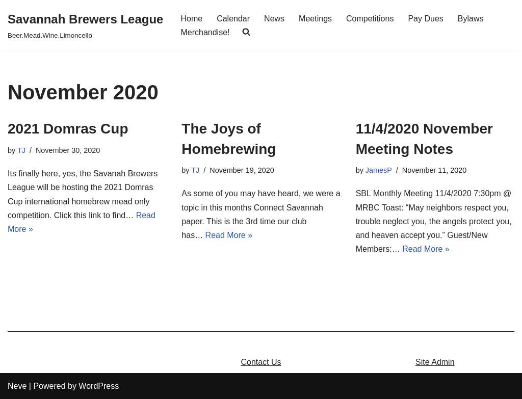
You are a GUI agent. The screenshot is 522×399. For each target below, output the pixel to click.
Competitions (370, 18)
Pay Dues (425, 18)
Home (191, 18)
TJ (21, 150)
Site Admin (434, 362)
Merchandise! (204, 32)
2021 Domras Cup (68, 129)
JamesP (379, 170)
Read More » (229, 235)
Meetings (315, 18)
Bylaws (471, 18)
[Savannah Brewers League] (85, 25)
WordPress (99, 386)
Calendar (233, 18)
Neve (17, 386)
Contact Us (261, 362)
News (274, 18)
